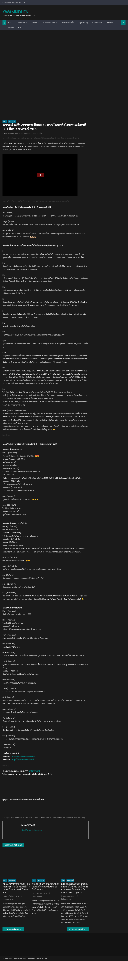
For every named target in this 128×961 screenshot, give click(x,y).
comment (19, 817)
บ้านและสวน (97, 22)
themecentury (41, 958)
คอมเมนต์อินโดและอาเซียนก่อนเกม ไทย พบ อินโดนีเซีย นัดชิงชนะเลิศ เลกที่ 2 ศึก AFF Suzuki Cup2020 (74, 888)
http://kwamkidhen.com (31, 830)
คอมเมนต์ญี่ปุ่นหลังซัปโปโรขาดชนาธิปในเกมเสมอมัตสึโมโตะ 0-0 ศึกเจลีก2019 (15, 929)
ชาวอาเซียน (45, 817)
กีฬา (4, 121)
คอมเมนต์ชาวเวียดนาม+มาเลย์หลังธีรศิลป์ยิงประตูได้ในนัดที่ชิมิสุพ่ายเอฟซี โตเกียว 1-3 (16, 888)
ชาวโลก (53, 817)
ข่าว (10, 22)
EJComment (25, 133)
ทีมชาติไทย (60, 817)
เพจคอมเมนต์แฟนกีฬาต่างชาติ (23, 756)
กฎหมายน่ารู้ (83, 22)
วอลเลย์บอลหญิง (79, 817)
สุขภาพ (11, 27)
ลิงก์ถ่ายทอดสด (49, 22)
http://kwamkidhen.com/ (23, 759)
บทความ (34, 22)
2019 (12, 817)
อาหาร (20, 27)
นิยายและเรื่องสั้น (67, 22)
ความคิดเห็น (27, 817)
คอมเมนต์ (21, 22)
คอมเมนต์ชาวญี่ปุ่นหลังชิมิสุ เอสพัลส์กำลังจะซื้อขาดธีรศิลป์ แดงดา (45, 886)
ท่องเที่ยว (110, 22)
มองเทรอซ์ (69, 817)
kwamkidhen (15, 12)
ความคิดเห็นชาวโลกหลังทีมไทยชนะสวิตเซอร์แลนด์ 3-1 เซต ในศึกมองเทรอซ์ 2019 (79, 929)
